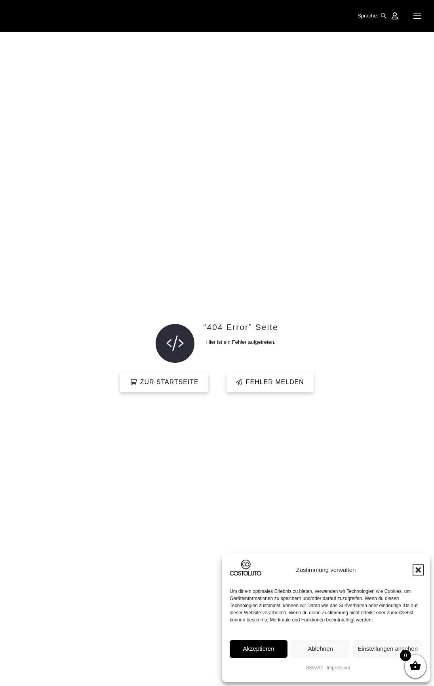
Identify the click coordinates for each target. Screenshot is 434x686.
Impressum (338, 668)
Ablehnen (320, 648)
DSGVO (314, 668)
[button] (418, 570)
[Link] (395, 16)
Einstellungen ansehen (388, 648)
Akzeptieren (258, 648)
